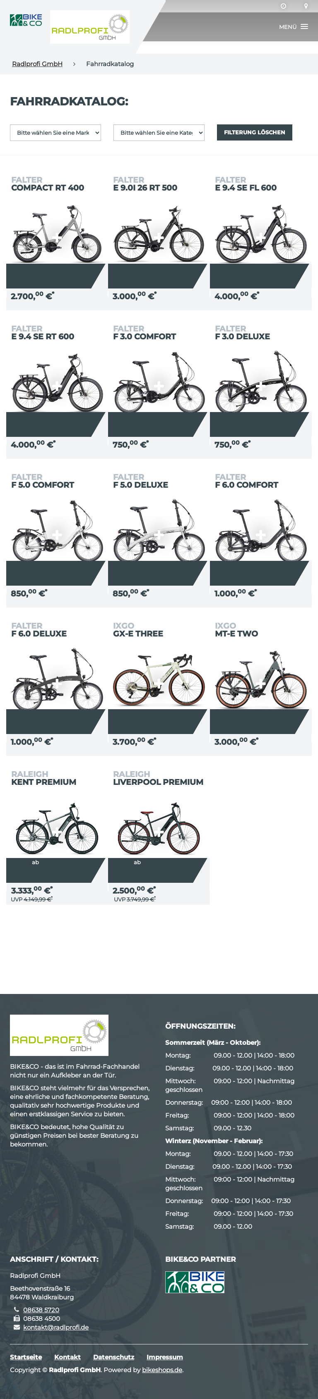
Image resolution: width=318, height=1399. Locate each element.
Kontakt (67, 1357)
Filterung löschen (254, 132)
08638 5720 (41, 1310)
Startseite (26, 1357)
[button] (293, 27)
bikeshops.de (162, 1370)
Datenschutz (113, 1357)
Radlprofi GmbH (37, 64)
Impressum (165, 1357)
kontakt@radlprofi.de (56, 1327)
